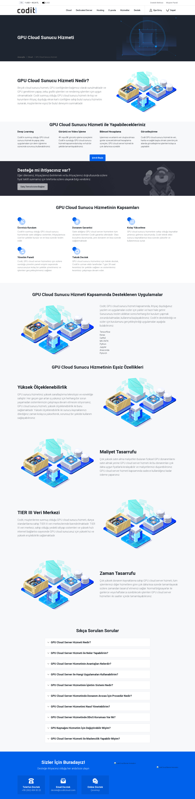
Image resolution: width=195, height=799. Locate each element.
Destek (137, 10)
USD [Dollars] (46, 2)
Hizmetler (125, 10)
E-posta (112, 10)
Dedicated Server (84, 10)
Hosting (100, 10)
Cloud (69, 10)
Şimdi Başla (97, 158)
